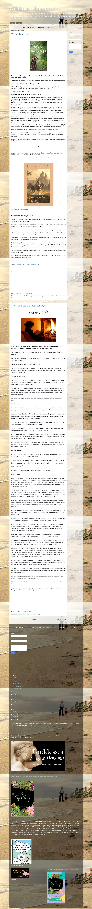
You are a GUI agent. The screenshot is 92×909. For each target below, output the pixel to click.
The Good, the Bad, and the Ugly (28, 305)
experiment (18, 296)
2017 (14, 712)
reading (38, 614)
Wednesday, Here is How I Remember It (24, 678)
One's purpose (30, 296)
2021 (14, 702)
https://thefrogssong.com (71, 869)
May (16, 675)
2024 (14, 694)
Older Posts (61, 619)
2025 (14, 692)
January (17, 688)
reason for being (38, 296)
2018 (14, 709)
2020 (14, 704)
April (16, 681)
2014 (14, 719)
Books (17, 614)
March (16, 683)
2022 (14, 699)
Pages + (19, 23)
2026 (14, 673)
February (17, 686)
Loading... (14, 885)
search (45, 296)
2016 (14, 714)
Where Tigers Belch (21, 34)
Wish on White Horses (35, 8)
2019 (14, 707)
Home (12, 23)
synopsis (49, 296)
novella (24, 296)
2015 (14, 717)
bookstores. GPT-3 (24, 614)
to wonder (55, 296)
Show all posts (50, 27)
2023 (14, 697)
